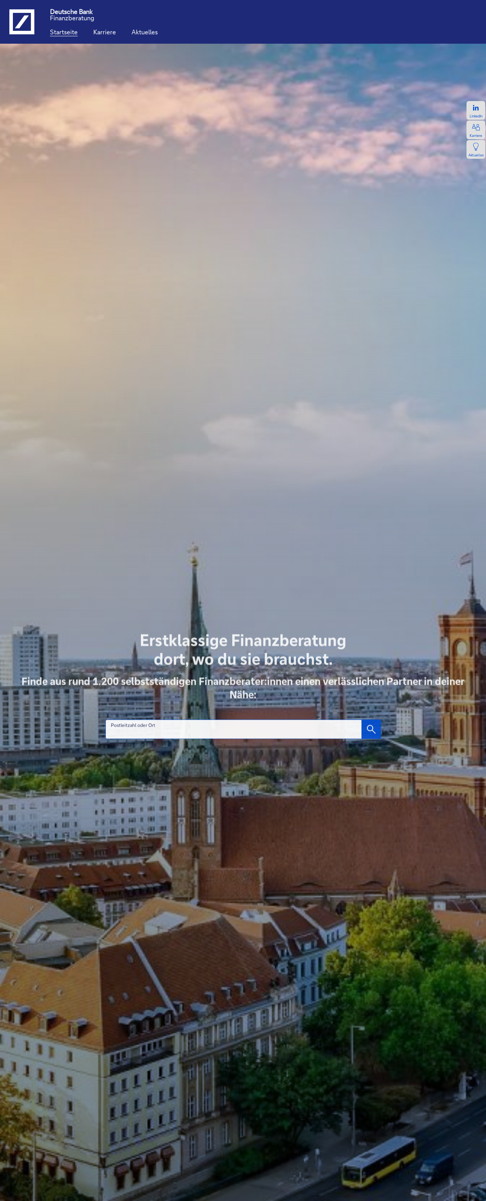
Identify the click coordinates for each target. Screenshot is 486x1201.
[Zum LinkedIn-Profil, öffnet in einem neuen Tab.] (475, 110)
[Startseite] (64, 32)
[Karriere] (104, 32)
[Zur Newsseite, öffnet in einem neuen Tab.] (475, 149)
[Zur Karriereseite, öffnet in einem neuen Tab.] (475, 130)
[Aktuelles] (145, 32)
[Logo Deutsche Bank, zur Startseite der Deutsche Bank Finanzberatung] (22, 22)
